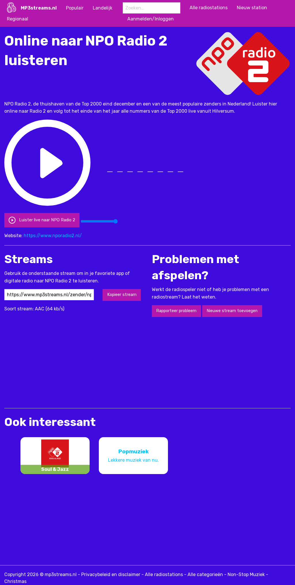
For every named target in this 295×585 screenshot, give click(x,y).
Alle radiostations (164, 574)
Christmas (15, 581)
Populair (75, 8)
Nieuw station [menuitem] (252, 7)
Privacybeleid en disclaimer (110, 574)
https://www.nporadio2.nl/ (53, 235)
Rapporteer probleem (176, 310)
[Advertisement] (109, 362)
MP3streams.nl (39, 8)
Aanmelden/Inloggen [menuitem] (150, 19)
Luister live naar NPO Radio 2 (42, 220)
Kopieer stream (122, 294)
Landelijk (102, 8)
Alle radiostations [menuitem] (209, 7)
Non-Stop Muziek (246, 574)
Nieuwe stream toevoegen (232, 310)
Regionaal (17, 19)
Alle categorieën (205, 574)
